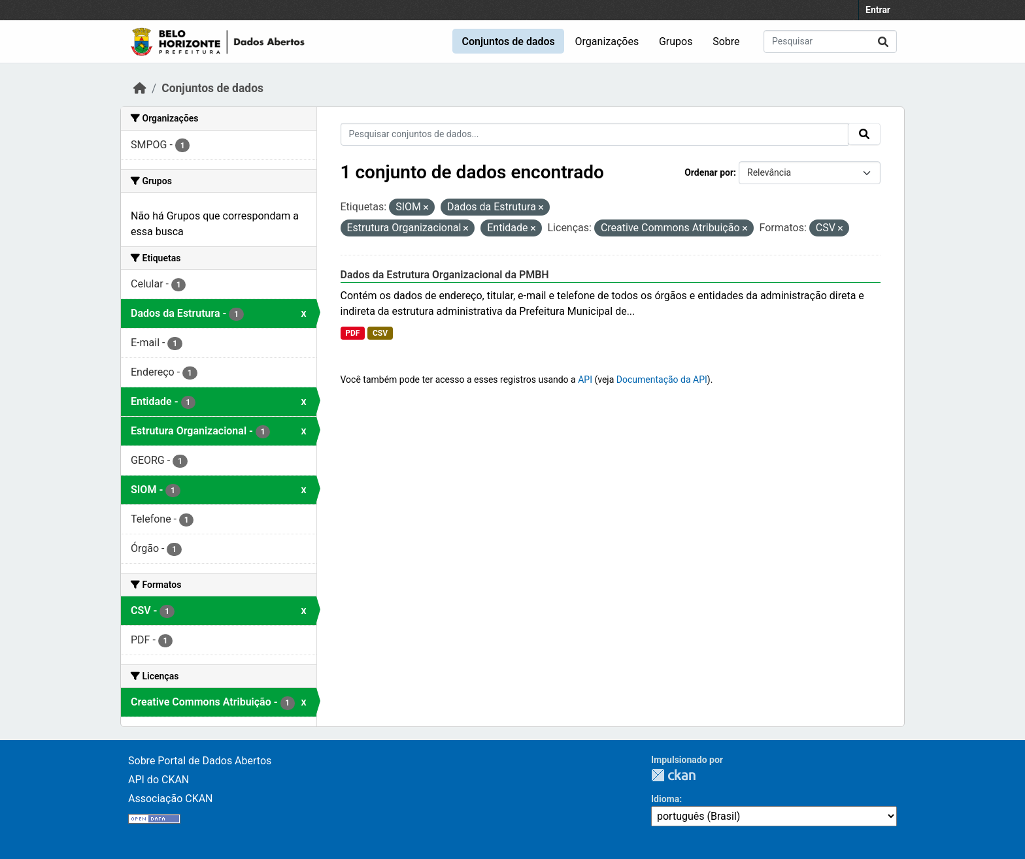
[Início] (139, 88)
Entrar (877, 10)
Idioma (665, 799)
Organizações (607, 41)
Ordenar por (708, 172)
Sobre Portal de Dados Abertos (199, 760)
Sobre (726, 41)
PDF (352, 333)
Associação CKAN (170, 798)
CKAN (673, 775)
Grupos (676, 41)
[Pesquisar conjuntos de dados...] (830, 41)
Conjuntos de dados (508, 41)
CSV (380, 333)
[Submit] (883, 41)
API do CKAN (158, 779)
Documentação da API (661, 379)
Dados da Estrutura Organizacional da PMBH (445, 274)
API (585, 379)
